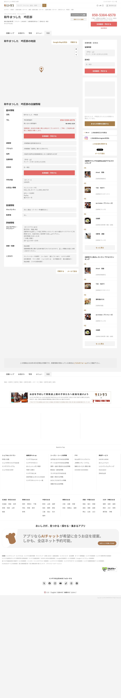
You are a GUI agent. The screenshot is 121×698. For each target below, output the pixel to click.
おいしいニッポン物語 (33, 466)
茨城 (28, 508)
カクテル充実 (65, 256)
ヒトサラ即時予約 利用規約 (103, 556)
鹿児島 (105, 512)
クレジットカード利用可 (31, 256)
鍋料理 (11, 21)
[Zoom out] (76, 52)
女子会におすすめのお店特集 (60, 459)
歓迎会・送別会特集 (57, 470)
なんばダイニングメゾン (82, 459)
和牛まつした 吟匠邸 (63, 9)
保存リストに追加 (78, 19)
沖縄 (110, 512)
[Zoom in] (76, 49)
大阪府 (12, 9)
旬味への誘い (30, 470)
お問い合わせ (48, 556)
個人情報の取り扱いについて (37, 563)
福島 (3, 512)
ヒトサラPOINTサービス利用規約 (73, 561)
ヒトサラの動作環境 (29, 556)
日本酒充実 (27, 259)
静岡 (48, 508)
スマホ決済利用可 (36, 262)
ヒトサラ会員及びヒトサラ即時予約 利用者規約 (15, 558)
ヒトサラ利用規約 (90, 556)
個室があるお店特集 (57, 484)
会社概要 (71, 556)
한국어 (73, 592)
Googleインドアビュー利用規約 (85, 558)
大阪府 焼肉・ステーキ (21, 9)
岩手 (14, 504)
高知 (84, 508)
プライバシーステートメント (54, 563)
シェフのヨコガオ (7, 470)
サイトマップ (39, 556)
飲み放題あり (67, 259)
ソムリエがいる (46, 259)
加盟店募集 (56, 556)
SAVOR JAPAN (103, 459)
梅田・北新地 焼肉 (45, 382)
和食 (8, 21)
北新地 (16, 382)
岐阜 (43, 508)
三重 (43, 512)
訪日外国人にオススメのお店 (35, 477)
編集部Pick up (31, 455)
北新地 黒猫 (100, 234)
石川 (53, 512)
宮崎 (114, 508)
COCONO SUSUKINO (81, 470)
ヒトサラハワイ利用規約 (56, 561)
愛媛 (93, 504)
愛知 (53, 508)
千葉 (34, 504)
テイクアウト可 (8, 23)
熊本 (104, 508)
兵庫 (68, 504)
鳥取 (89, 508)
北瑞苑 (98, 218)
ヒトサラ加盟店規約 (34, 558)
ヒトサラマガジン (32, 463)
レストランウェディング (106, 466)
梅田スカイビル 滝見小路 (82, 466)
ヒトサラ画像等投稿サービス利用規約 (93, 561)
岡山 (84, 512)
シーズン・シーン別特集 (59, 455)
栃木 (33, 508)
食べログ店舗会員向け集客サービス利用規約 (14, 561)
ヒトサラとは (19, 556)
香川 (89, 504)
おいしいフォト (104, 463)
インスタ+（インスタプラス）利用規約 (38, 561)
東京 (23, 504)
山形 (13, 508)
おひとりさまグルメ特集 (58, 480)
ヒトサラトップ (10, 556)
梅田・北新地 (8, 382)
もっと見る (100, 247)
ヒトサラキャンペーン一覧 (34, 480)
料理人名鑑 (5, 459)
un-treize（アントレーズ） (105, 203)
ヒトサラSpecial (31, 459)
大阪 (64, 504)
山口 (93, 512)
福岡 (104, 504)
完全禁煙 (26, 262)
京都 (73, 504)
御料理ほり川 (100, 299)
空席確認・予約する (104, 24)
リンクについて (64, 556)
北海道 (4, 504)
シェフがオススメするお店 (10, 463)
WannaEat (102, 470)
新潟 (43, 504)
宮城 (3, 508)
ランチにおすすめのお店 (58, 473)
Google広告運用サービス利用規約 (65, 558)
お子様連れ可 (57, 259)
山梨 (48, 504)
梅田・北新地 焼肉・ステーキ (36, 9)
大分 (109, 508)
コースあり (44, 256)
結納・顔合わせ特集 (57, 477)
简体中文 (60, 592)
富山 (48, 512)
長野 (53, 504)
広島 (89, 512)
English (53, 592)
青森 (9, 504)
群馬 (23, 512)
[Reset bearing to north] (76, 54)
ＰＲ (76, 455)
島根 (93, 508)
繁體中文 (67, 592)
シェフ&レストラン (9, 455)
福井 (43, 516)
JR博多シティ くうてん (82, 463)
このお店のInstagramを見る (97, 138)
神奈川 (29, 504)
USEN (3, 556)
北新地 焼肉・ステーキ (51, 9)
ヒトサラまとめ (31, 473)
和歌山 (69, 508)
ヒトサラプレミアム (8, 466)
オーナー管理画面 (80, 556)
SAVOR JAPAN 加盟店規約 (48, 558)
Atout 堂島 (100, 172)
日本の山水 (102, 473)
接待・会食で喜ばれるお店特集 (60, 466)
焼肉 (5, 21)
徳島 (84, 504)
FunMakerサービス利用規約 (10, 563)
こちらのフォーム (80, 363)
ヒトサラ (6, 9)
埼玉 (23, 508)
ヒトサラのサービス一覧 (110, 1)
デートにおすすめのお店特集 (60, 463)
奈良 (64, 508)
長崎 (114, 504)
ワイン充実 (36, 259)
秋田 (8, 508)
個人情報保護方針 (23, 563)
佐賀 (109, 504)
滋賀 (75, 508)
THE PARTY (100, 188)
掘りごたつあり (55, 256)
